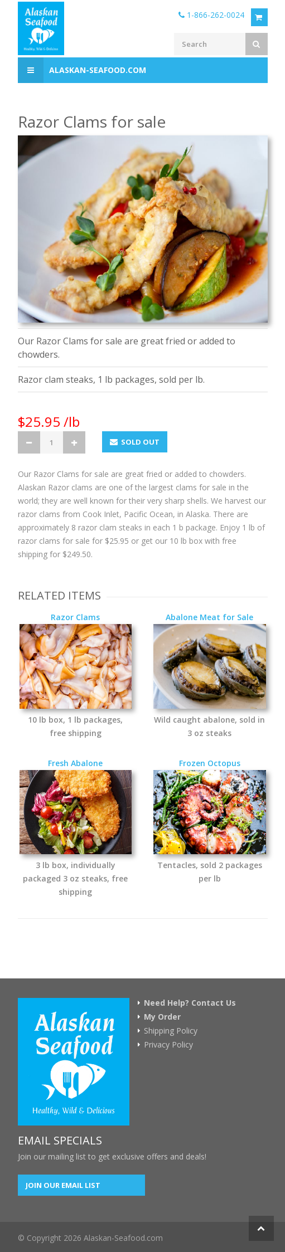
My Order (162, 1017)
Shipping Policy (170, 1031)
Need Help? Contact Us (190, 1003)
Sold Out (135, 442)
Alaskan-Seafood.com (82, 70)
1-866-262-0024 (211, 14)
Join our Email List (63, 1185)
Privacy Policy (168, 1045)
